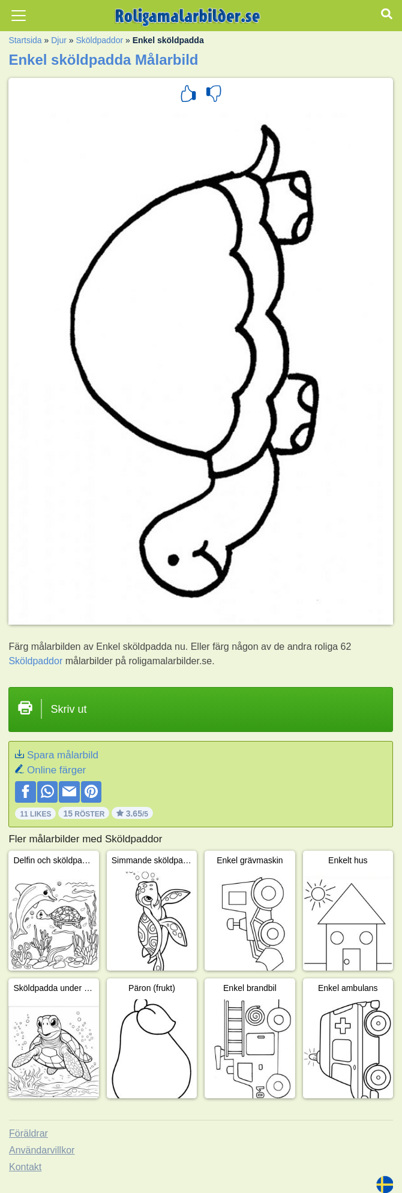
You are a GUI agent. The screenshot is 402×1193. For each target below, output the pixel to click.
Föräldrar (28, 1133)
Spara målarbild (62, 755)
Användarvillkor (41, 1150)
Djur (59, 40)
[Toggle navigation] (19, 16)
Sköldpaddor (99, 40)
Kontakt (25, 1167)
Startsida (24, 40)
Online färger (56, 770)
